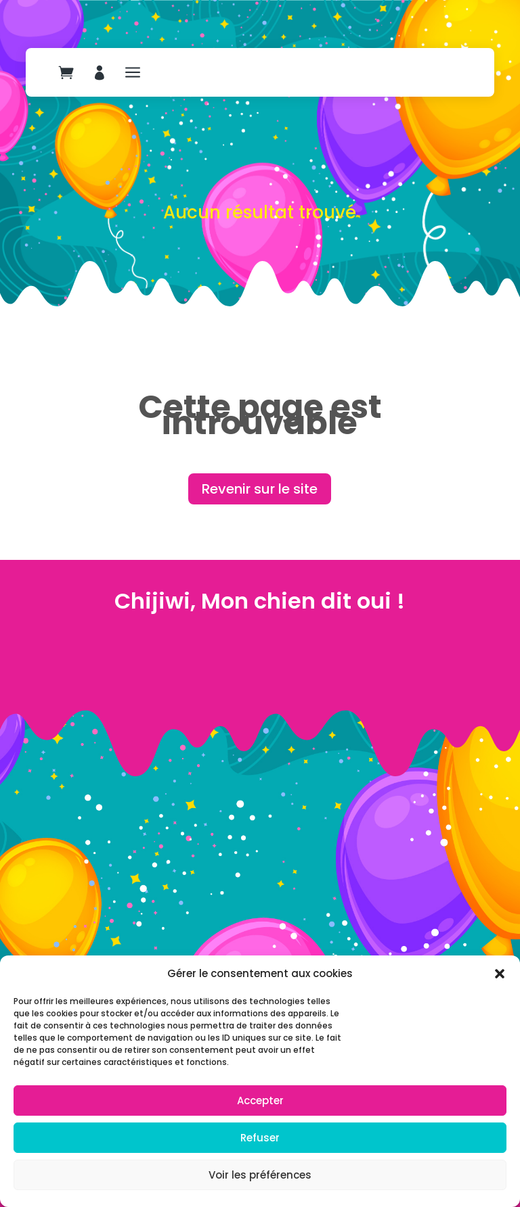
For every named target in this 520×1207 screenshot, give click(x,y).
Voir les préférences (260, 1175)
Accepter (260, 1100)
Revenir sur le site (260, 488)
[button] (499, 973)
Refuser (260, 1138)
